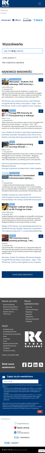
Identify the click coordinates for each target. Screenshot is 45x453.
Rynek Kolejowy (9, 304)
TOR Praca (7, 314)
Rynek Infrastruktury (10, 307)
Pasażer (12, 110)
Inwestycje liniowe (9, 331)
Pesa (5, 341)
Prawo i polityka (15, 79)
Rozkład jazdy (8, 329)
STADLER (6, 348)
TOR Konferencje (32, 309)
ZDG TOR (29, 307)
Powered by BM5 (23, 450)
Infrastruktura (14, 173)
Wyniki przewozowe (10, 343)
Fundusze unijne (9, 350)
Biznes (12, 142)
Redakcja (29, 312)
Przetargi (6, 339)
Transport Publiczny (10, 309)
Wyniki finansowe (9, 346)
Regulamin (29, 316)
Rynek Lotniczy (8, 311)
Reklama (29, 314)
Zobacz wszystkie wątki (10, 355)
